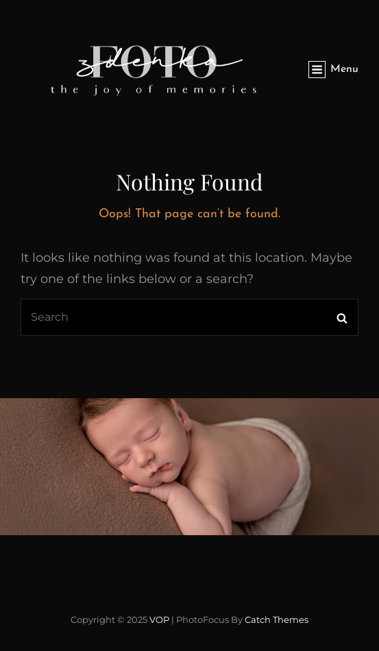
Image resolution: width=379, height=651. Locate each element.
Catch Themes (276, 619)
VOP (159, 619)
